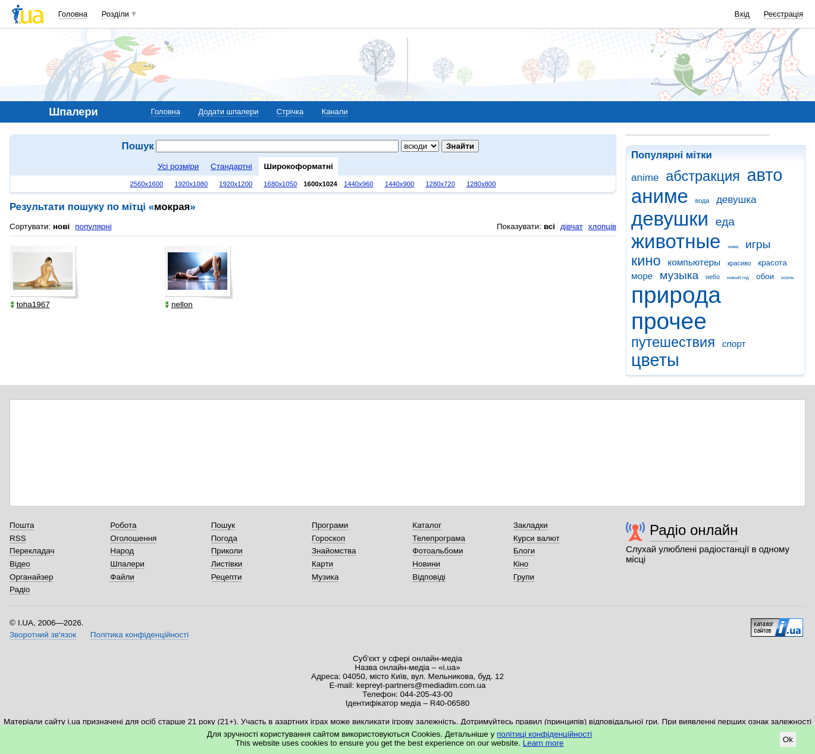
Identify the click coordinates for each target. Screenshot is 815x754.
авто (765, 174)
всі (549, 226)
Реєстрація (783, 14)
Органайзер (31, 576)
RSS (18, 538)
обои (765, 276)
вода (702, 200)
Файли (122, 576)
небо (713, 276)
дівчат (571, 226)
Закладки (530, 525)
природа (676, 295)
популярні (93, 226)
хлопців (602, 226)
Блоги (524, 550)
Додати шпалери (228, 111)
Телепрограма (438, 538)
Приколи (227, 550)
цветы (655, 360)
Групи (523, 576)
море (642, 276)
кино (646, 260)
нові (61, 226)
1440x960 (359, 183)
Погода (224, 538)
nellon (179, 304)
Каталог (426, 525)
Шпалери (127, 563)
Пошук (223, 525)
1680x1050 (280, 183)
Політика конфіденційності (139, 634)
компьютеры (693, 262)
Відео (20, 563)
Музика (325, 576)
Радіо (20, 589)
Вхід (742, 14)
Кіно (521, 563)
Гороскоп (328, 538)
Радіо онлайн (694, 530)
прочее (669, 321)
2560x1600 (146, 183)
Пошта (22, 525)
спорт (734, 344)
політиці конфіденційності (544, 734)
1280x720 (440, 183)
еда (725, 221)
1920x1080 (191, 183)
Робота (123, 525)
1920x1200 (235, 183)
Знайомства (334, 550)
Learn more (543, 743)
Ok (788, 739)
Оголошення (133, 538)
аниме (659, 196)
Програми (330, 525)
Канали (335, 111)
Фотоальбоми (437, 550)
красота (772, 262)
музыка (679, 275)
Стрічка (290, 111)
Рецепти (226, 576)
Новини (426, 563)
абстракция (703, 176)
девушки (670, 219)
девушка (736, 199)
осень (787, 277)
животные (675, 241)
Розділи (115, 14)
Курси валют (536, 538)
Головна (72, 14)
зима (733, 246)
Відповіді (429, 576)
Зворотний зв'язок (43, 634)
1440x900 (400, 183)
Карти (322, 563)
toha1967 (30, 304)
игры (757, 244)
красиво (739, 263)
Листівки (227, 563)
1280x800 (481, 183)
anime (645, 177)
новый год (738, 277)
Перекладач (32, 550)
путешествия (673, 342)
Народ (122, 550)
